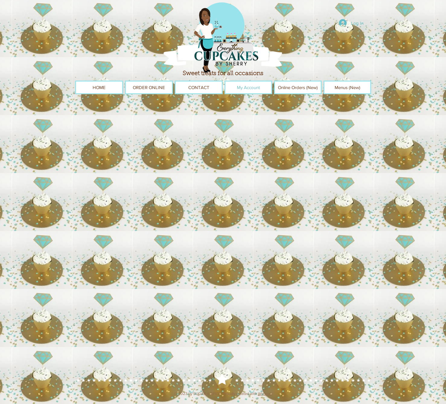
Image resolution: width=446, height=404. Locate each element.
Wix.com (265, 393)
